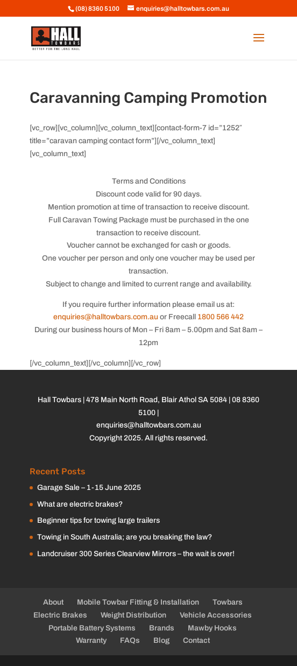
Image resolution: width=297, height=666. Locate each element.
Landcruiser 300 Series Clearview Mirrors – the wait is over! (136, 554)
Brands (161, 628)
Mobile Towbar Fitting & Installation (138, 602)
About (53, 602)
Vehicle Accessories (216, 615)
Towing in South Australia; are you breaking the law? (124, 537)
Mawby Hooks (212, 628)
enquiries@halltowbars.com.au (105, 317)
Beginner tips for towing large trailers (98, 520)
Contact (196, 640)
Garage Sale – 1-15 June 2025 (89, 487)
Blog (161, 640)
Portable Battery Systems (92, 628)
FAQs (130, 640)
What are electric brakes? (80, 504)
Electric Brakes (60, 615)
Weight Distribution (133, 615)
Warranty (91, 640)
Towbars (228, 602)
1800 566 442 (220, 317)
